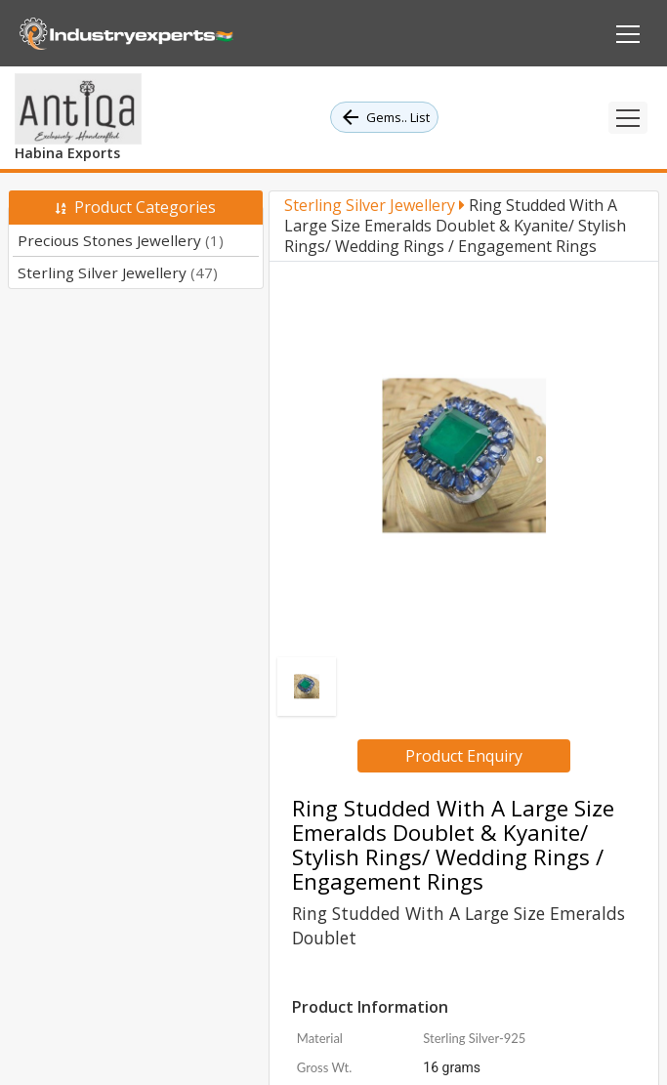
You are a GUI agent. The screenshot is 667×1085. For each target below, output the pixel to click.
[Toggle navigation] (627, 118)
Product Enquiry (463, 756)
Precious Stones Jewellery (121, 240)
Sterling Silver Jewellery (118, 272)
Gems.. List (384, 117)
